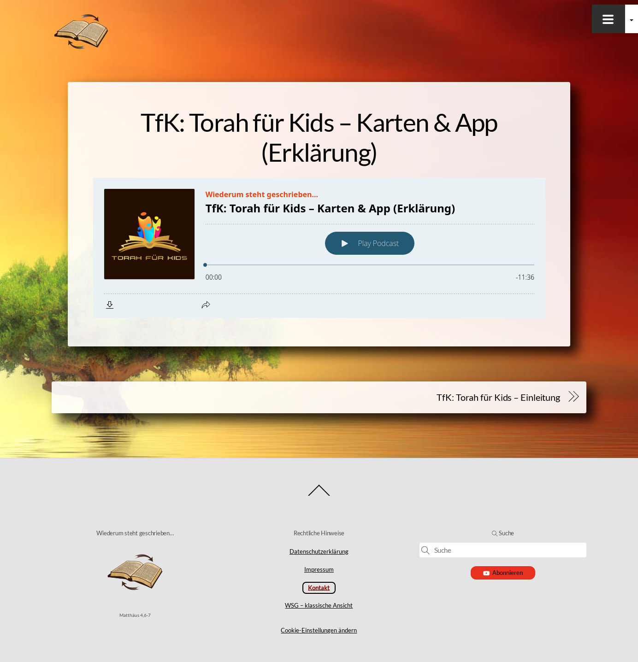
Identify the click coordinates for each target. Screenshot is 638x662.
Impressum (319, 569)
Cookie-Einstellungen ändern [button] (319, 630)
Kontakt (319, 587)
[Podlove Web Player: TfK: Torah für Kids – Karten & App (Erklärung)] (319, 248)
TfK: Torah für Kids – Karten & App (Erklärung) (319, 137)
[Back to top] (319, 495)
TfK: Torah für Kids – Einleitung (498, 397)
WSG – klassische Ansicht (319, 605)
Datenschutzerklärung (319, 551)
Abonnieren (503, 572)
